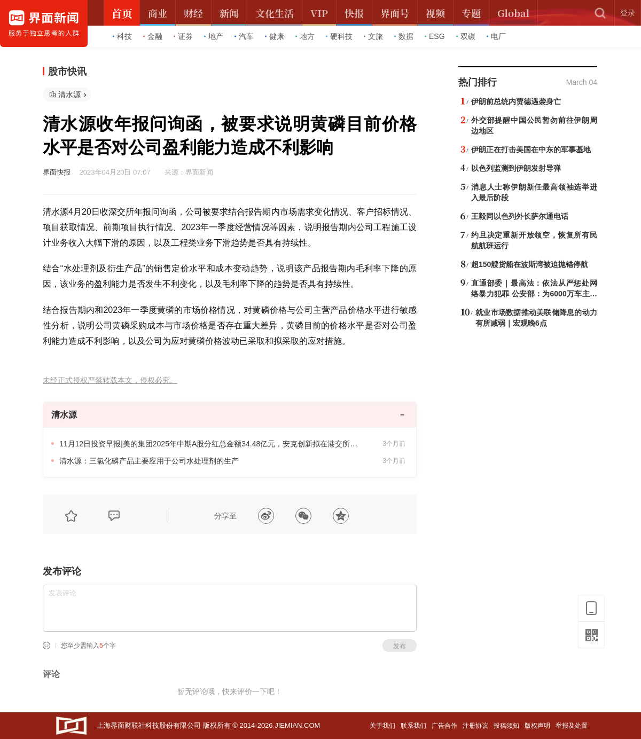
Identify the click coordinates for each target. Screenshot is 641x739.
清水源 (69, 94)
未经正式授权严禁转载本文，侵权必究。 (110, 380)
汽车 (244, 36)
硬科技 (339, 36)
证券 (183, 36)
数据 (403, 36)
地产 (213, 36)
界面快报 (57, 172)
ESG (435, 36)
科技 (122, 36)
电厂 (496, 36)
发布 (399, 646)
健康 (274, 36)
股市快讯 (67, 71)
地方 (305, 36)
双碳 (465, 36)
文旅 (373, 36)
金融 (152, 36)
